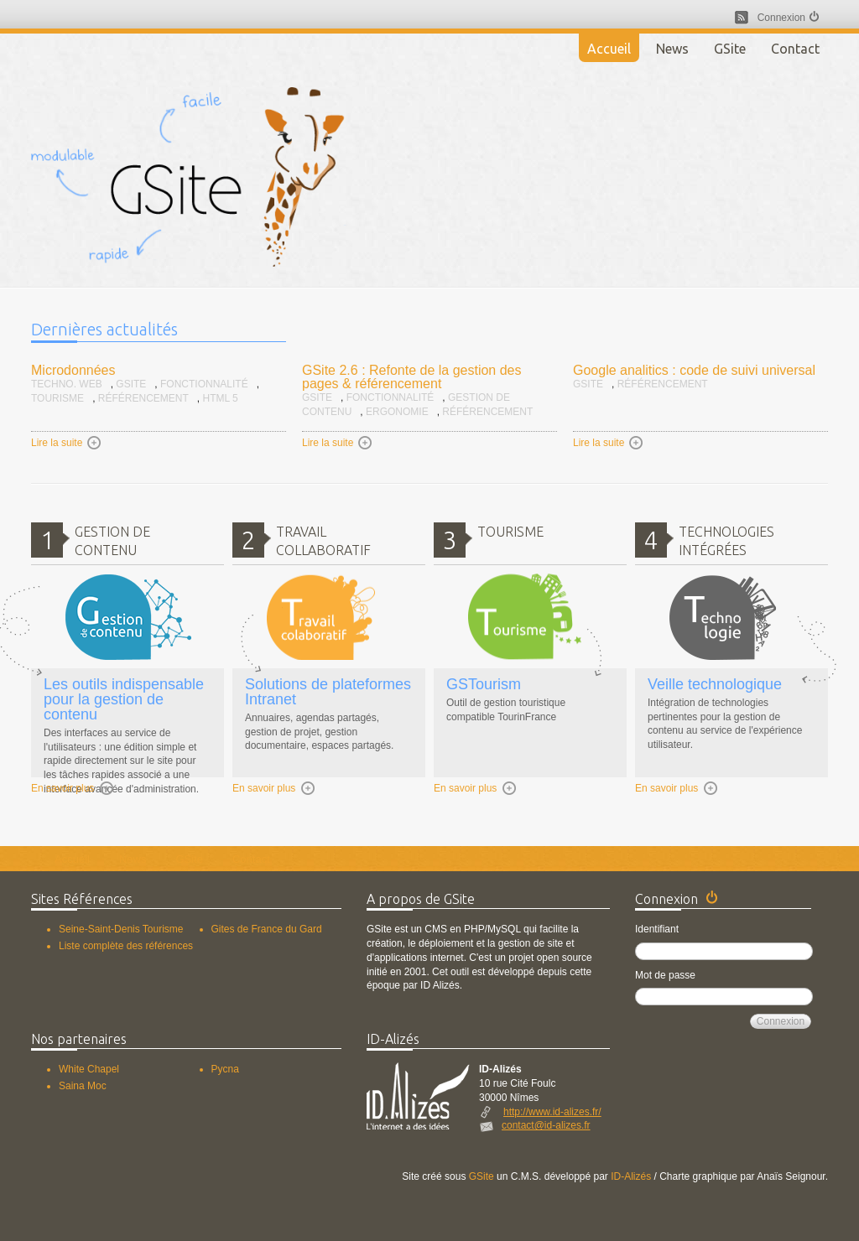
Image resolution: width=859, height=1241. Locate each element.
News (672, 48)
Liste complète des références (126, 946)
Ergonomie (397, 412)
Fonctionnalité (204, 384)
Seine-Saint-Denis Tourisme (121, 929)
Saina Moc (83, 1086)
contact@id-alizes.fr (546, 1125)
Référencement (143, 398)
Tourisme (57, 398)
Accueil (609, 48)
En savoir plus (73, 788)
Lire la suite (66, 443)
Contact (795, 48)
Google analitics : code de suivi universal (694, 370)
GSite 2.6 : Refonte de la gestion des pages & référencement (412, 377)
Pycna (225, 1069)
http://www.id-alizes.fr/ (552, 1112)
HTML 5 (219, 398)
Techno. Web (66, 384)
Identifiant (657, 929)
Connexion (781, 17)
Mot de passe (665, 975)
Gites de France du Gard (266, 929)
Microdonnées (73, 370)
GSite (730, 48)
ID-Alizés (631, 1176)
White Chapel (89, 1069)
